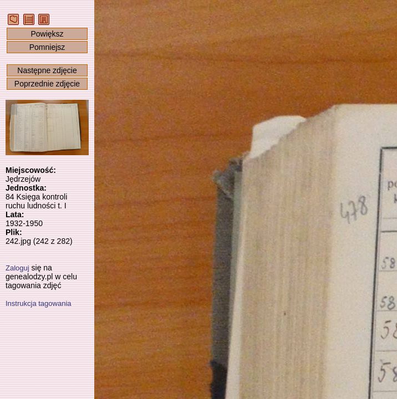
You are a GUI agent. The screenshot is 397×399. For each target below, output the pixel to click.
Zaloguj (17, 268)
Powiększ (46, 33)
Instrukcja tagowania (39, 303)
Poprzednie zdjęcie (47, 83)
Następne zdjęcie (47, 70)
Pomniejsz (47, 47)
